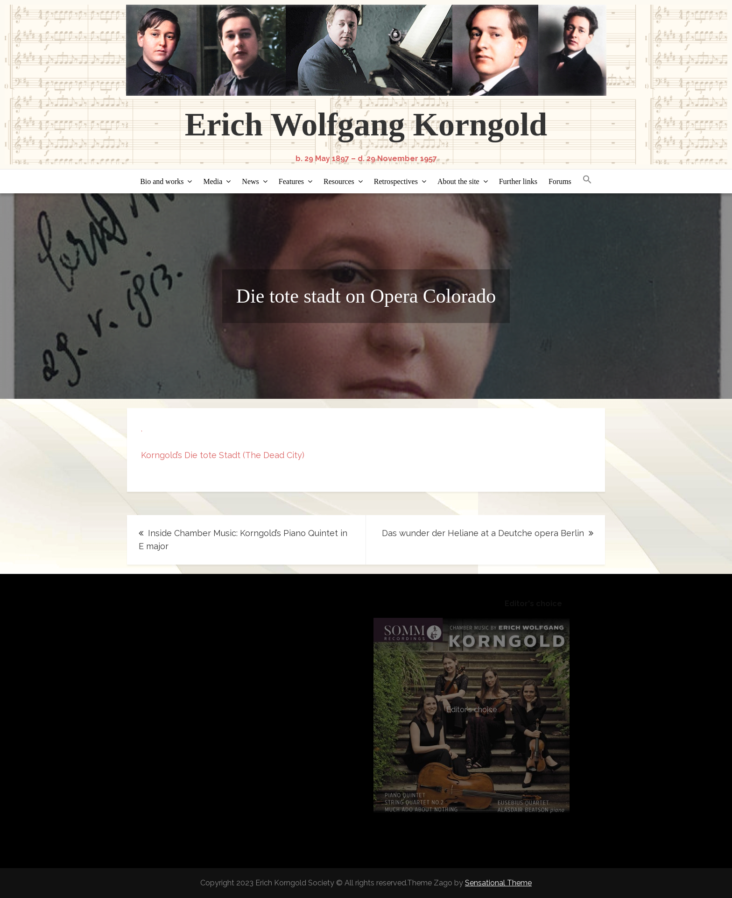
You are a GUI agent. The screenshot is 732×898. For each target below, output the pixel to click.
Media (212, 181)
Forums (560, 181)
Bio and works (161, 181)
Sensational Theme (498, 882)
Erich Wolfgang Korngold (366, 124)
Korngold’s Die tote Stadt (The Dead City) (222, 455)
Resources (339, 181)
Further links (518, 181)
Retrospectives (396, 181)
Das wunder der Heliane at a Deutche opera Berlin (483, 533)
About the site (458, 181)
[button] (587, 180)
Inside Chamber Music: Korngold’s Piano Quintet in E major (243, 539)
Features (291, 181)
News (250, 181)
